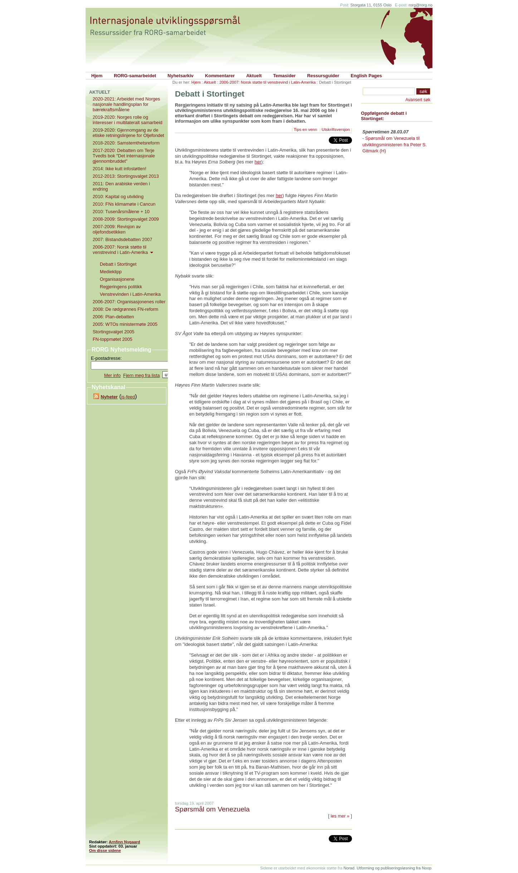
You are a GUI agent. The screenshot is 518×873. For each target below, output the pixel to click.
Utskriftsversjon (336, 129)
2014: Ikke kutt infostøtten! (119, 168)
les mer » (340, 816)
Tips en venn (306, 129)
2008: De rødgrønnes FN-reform (125, 309)
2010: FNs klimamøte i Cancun (124, 204)
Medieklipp (111, 271)
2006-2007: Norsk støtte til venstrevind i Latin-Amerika (267, 82)
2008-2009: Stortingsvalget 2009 (126, 219)
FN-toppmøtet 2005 (112, 339)
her (258, 162)
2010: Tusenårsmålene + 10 (121, 211)
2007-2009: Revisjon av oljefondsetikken (117, 229)
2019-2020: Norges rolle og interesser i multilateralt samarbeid (127, 119)
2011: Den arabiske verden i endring (121, 186)
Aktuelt (254, 75)
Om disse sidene (105, 850)
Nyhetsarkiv (180, 75)
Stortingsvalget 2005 (114, 331)
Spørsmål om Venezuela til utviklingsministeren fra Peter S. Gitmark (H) (394, 145)
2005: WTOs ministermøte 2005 (125, 324)
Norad (348, 868)
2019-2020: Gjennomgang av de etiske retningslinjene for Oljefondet (128, 132)
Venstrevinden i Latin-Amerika (130, 294)
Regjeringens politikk (121, 286)
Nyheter (109, 396)
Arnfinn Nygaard (124, 842)
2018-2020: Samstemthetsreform (126, 143)
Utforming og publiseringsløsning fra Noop (394, 868)
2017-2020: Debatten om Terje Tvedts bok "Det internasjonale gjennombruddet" (124, 156)
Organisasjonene (117, 279)
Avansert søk (417, 99)
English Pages (366, 75)
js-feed (128, 396)
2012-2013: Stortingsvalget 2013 (126, 176)
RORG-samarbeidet (135, 75)
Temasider (284, 75)
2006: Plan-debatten (113, 316)
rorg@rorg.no (421, 5)
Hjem (96, 75)
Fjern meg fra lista (141, 375)
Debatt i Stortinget (118, 264)
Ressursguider (323, 75)
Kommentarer (220, 75)
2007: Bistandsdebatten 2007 (122, 239)
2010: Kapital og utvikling (118, 196)
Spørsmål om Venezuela (212, 809)
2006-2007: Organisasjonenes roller (129, 301)
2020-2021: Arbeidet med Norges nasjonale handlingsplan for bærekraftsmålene (126, 104)
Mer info (112, 375)
